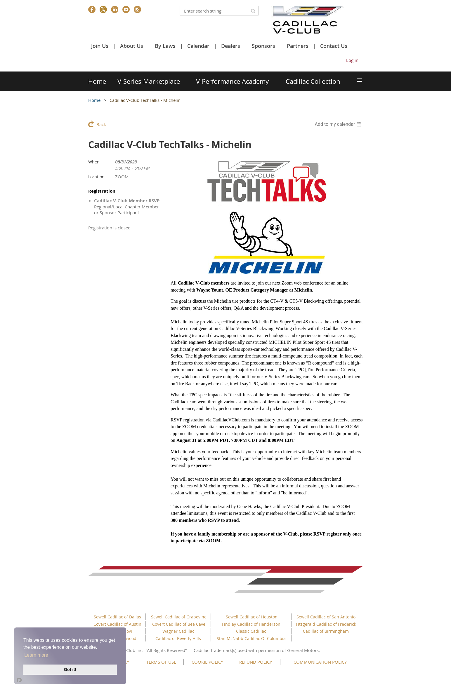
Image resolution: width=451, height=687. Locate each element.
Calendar (198, 45)
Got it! (70, 669)
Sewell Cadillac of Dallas (117, 617)
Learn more (36, 655)
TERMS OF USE (161, 662)
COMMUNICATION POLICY (320, 662)
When (94, 162)
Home (94, 100)
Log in (352, 60)
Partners (297, 45)
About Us (131, 45)
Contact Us (333, 45)
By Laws (165, 45)
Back (101, 124)
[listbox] (339, 124)
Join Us (99, 45)
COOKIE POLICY (207, 662)
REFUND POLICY (255, 662)
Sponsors (263, 45)
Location (96, 176)
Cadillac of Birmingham (326, 631)
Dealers (230, 45)
